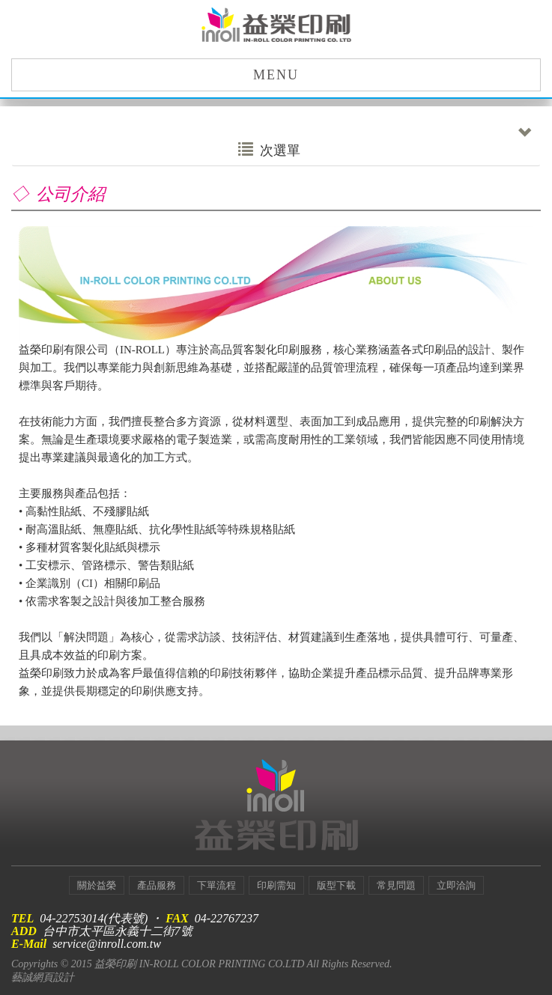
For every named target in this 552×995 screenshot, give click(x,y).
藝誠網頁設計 (42, 977)
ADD (24, 931)
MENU (276, 74)
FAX (177, 918)
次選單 (384, 146)
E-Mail (28, 943)
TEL (22, 918)
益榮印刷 (276, 26)
